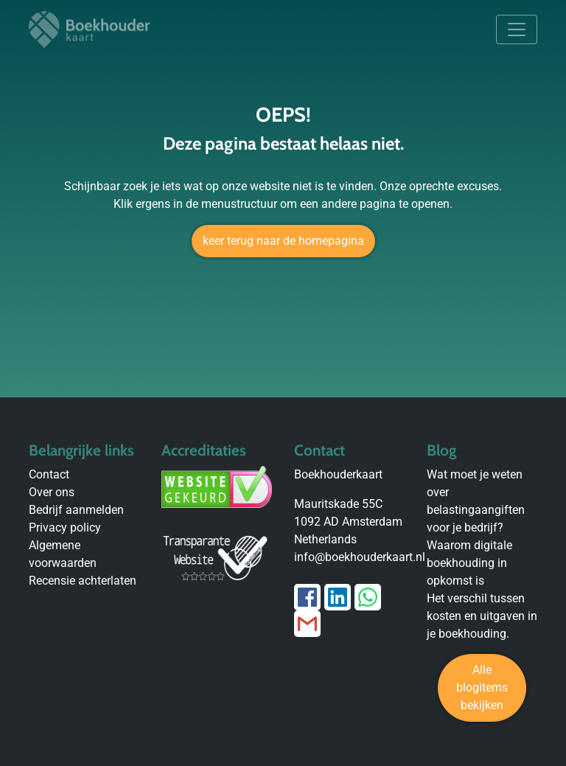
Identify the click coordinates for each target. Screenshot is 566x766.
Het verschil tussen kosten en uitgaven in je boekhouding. (482, 616)
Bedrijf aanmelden (76, 510)
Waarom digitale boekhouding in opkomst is (469, 563)
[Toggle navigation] (516, 29)
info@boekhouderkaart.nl (359, 557)
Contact (49, 474)
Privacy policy (65, 527)
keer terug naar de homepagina (283, 241)
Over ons (51, 492)
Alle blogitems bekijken (482, 687)
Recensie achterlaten (82, 581)
